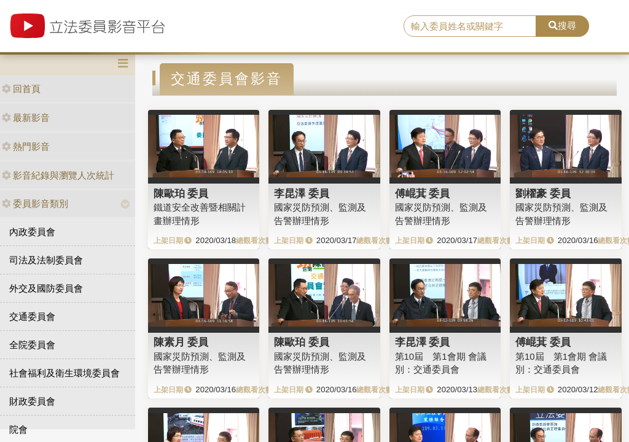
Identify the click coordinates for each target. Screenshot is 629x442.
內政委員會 (32, 232)
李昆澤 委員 (301, 193)
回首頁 (21, 88)
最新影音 (26, 117)
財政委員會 (32, 401)
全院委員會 (32, 344)
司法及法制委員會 (46, 260)
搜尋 (562, 25)
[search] (470, 26)
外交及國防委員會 (46, 288)
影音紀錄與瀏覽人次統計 (58, 175)
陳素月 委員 (181, 341)
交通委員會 (32, 316)
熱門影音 (26, 146)
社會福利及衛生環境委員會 (64, 373)
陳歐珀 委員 (181, 193)
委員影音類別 (35, 203)
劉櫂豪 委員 (543, 193)
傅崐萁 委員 (422, 193)
